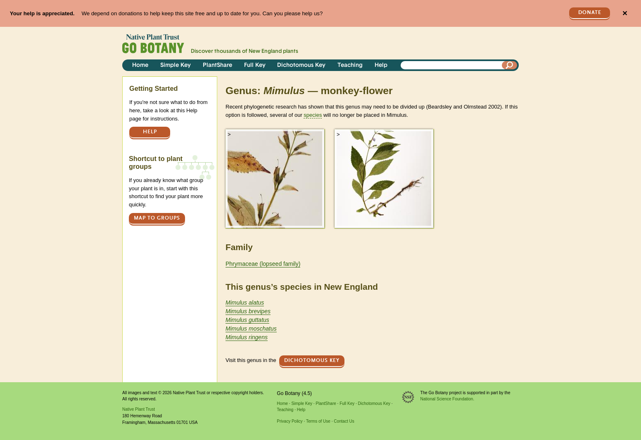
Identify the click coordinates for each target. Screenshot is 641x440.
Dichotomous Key (301, 65)
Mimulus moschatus (251, 328)
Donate (589, 12)
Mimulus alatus (245, 302)
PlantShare (217, 65)
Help (381, 65)
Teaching (350, 65)
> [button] (229, 134)
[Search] (510, 65)
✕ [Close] (624, 13)
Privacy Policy (289, 421)
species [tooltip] (313, 115)
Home (140, 65)
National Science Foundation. (447, 399)
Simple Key (175, 65)
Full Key (255, 65)
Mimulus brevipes (248, 311)
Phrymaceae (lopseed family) (263, 263)
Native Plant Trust (138, 409)
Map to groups (157, 218)
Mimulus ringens (247, 337)
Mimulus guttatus (247, 320)
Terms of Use (318, 421)
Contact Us (344, 421)
